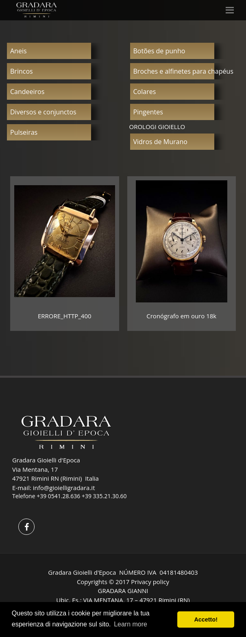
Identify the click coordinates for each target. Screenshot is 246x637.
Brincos (21, 71)
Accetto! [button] (206, 619)
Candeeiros (27, 91)
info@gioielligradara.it (64, 488)
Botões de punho (159, 50)
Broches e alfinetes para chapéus (183, 71)
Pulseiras (23, 132)
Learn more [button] (130, 624)
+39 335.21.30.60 (104, 496)
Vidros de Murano (160, 141)
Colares (144, 91)
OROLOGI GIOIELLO (157, 127)
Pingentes (148, 111)
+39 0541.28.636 (58, 496)
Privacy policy (150, 582)
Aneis (18, 50)
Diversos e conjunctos (43, 111)
